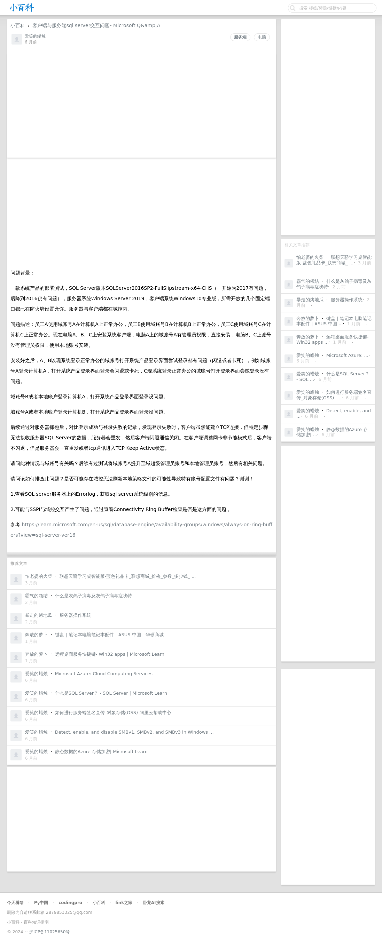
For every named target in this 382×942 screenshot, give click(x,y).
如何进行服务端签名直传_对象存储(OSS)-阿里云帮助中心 (113, 712)
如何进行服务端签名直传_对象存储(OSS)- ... (334, 395)
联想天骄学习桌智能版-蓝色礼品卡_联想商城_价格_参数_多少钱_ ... (128, 576)
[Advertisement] (328, 127)
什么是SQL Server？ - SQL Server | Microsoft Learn (111, 693)
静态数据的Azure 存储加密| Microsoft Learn (101, 751)
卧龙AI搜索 (153, 902)
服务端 (240, 37)
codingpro (70, 902)
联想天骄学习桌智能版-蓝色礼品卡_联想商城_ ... (334, 260)
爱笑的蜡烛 (307, 355)
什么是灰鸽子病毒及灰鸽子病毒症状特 (93, 595)
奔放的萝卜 (307, 318)
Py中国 (41, 902)
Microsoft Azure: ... (347, 355)
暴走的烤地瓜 (309, 299)
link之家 (123, 902)
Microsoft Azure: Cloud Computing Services (104, 673)
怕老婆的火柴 (309, 257)
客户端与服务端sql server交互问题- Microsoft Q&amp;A (96, 25)
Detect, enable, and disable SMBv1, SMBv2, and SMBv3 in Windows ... (134, 732)
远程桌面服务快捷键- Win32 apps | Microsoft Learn (109, 654)
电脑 (262, 37)
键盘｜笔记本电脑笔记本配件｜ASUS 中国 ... (334, 321)
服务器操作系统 (346, 299)
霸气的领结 (307, 281)
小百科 (17, 25)
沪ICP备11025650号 (49, 931)
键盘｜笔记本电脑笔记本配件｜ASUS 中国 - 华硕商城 (109, 634)
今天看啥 (15, 902)
